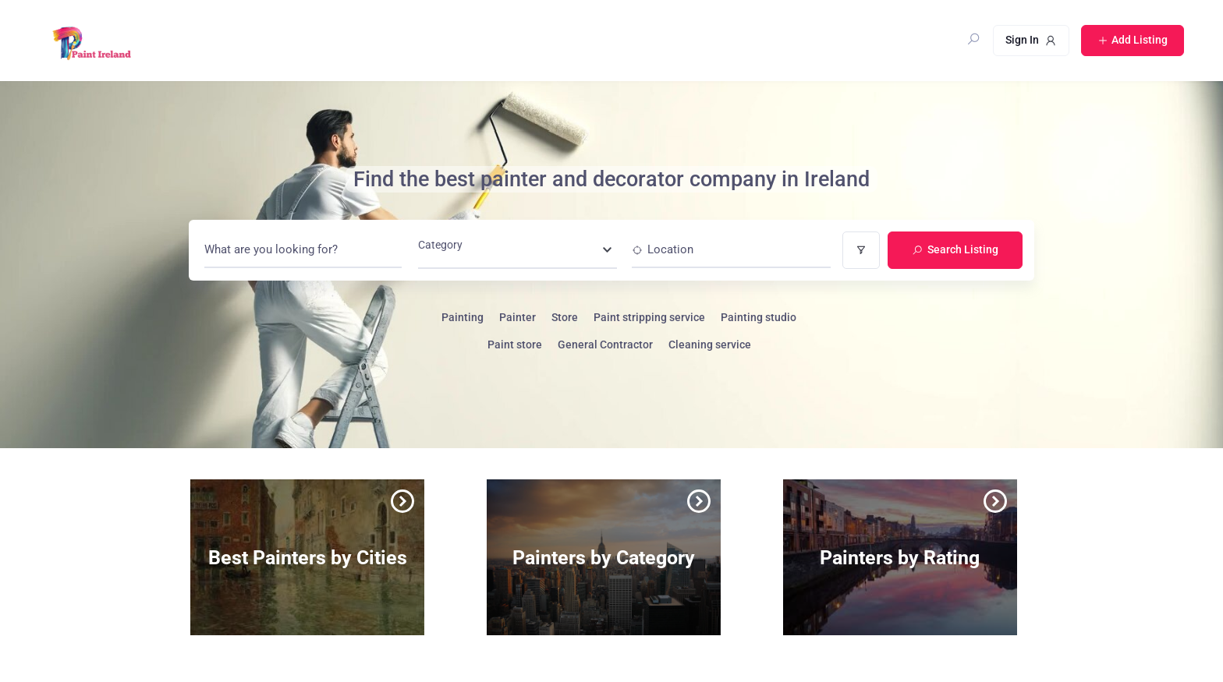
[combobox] (517, 249)
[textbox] (440, 249)
